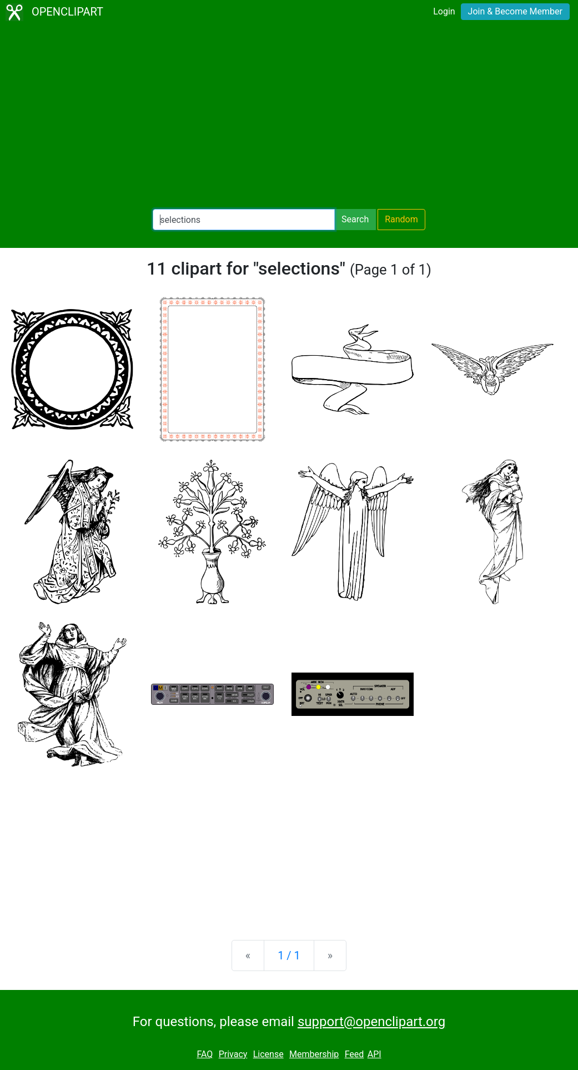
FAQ (205, 1054)
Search (355, 219)
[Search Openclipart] (244, 219)
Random (401, 219)
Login (444, 11)
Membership (314, 1054)
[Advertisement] (289, 117)
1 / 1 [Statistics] (289, 955)
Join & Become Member (515, 11)
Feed (354, 1054)
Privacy (233, 1054)
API (374, 1054)
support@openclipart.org (371, 1021)
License (268, 1054)
